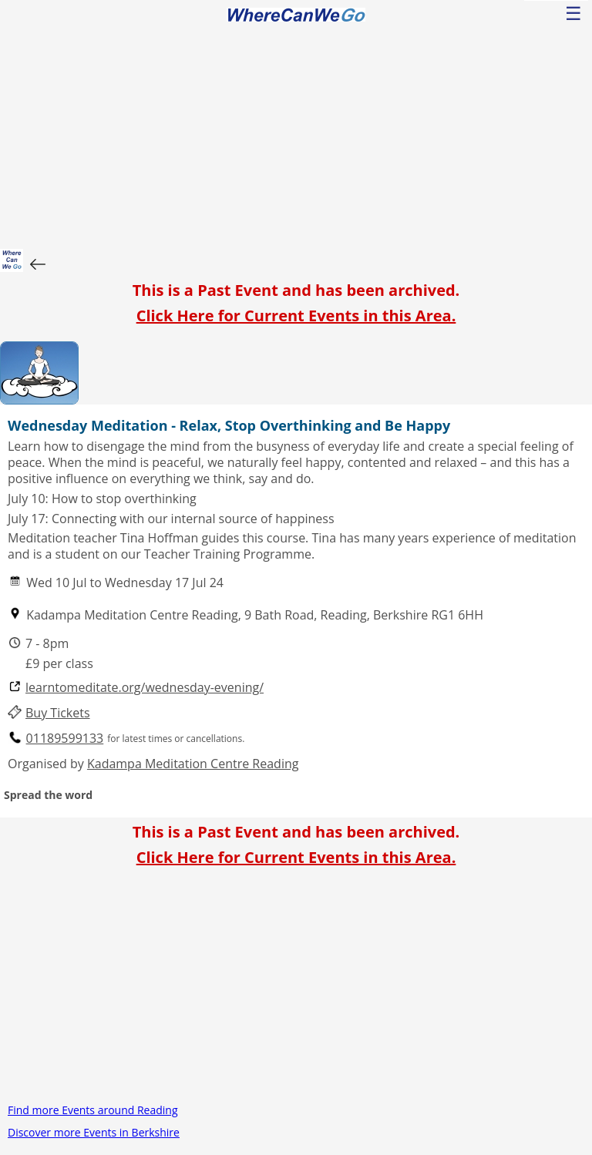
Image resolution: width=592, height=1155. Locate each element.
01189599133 (65, 738)
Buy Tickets (57, 713)
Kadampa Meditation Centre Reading (192, 763)
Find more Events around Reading (93, 1110)
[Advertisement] (296, 133)
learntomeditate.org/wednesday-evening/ (144, 688)
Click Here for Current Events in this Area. (296, 315)
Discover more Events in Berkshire (94, 1132)
